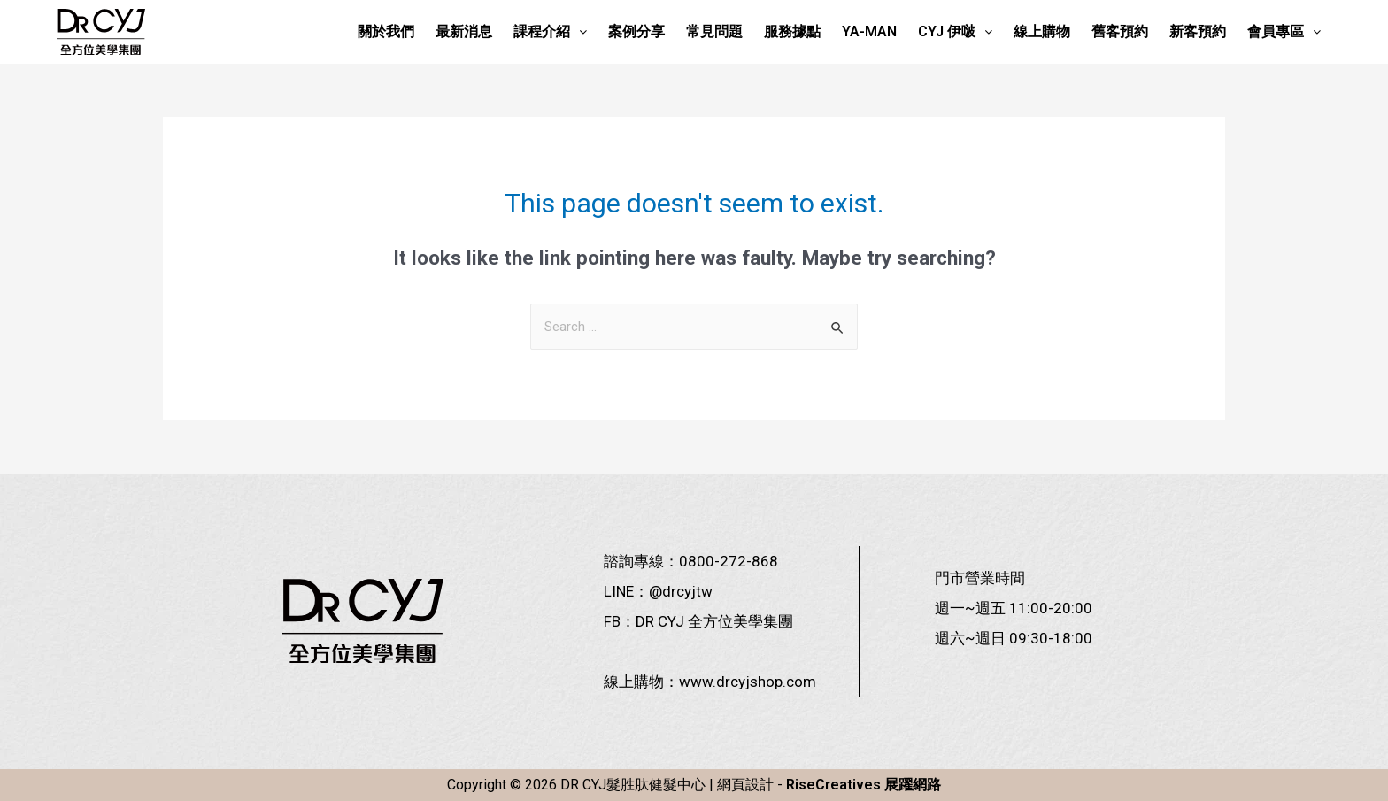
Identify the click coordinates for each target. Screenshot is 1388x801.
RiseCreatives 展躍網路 (863, 784)
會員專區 (1284, 31)
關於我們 (386, 31)
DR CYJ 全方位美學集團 (714, 621)
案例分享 (636, 31)
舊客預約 (1119, 31)
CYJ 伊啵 (955, 31)
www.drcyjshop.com (747, 681)
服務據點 (792, 31)
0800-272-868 (728, 561)
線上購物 (1042, 31)
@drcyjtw (681, 591)
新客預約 (1197, 31)
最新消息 (464, 31)
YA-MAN (869, 31)
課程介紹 (550, 31)
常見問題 (714, 31)
